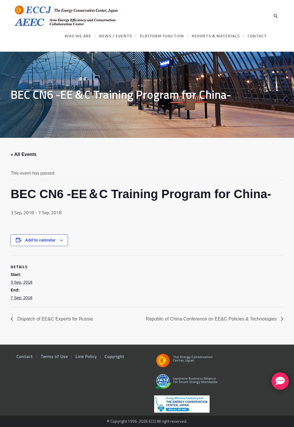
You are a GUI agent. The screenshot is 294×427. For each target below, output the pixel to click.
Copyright (114, 356)
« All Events (23, 154)
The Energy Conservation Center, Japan (183, 362)
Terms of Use (54, 356)
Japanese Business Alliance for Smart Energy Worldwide (185, 384)
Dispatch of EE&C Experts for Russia (54, 318)
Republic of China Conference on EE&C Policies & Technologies (212, 318)
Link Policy (86, 356)
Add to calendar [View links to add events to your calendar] (40, 240)
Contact (24, 356)
